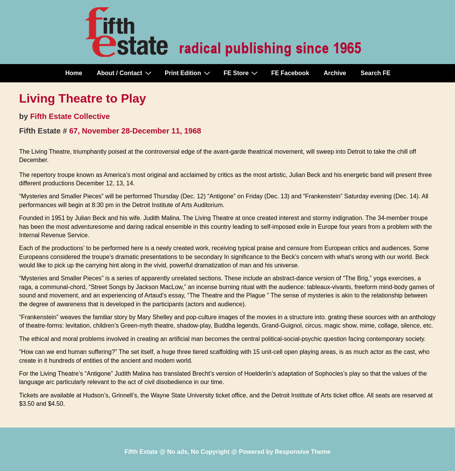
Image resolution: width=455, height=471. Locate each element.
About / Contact (125, 73)
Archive (335, 73)
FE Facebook (290, 73)
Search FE (375, 73)
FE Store (242, 73)
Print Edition (188, 73)
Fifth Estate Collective (70, 116)
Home (73, 73)
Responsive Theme (303, 451)
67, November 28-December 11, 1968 (135, 131)
